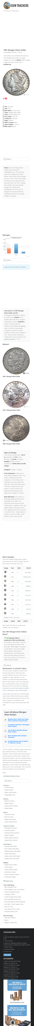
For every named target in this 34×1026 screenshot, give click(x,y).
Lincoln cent (8, 951)
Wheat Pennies (9, 790)
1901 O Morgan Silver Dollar (11, 410)
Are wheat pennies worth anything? (15, 902)
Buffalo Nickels (9, 803)
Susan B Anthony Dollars (12, 874)
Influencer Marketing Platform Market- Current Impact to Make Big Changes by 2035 (16, 944)
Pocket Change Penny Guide (13, 897)
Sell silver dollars (9, 949)
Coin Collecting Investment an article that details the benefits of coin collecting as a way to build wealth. (16, 688)
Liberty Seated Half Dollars (12, 856)
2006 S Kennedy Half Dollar (13, 961)
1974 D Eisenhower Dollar (12, 973)
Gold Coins (9, 881)
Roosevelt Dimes (10, 814)
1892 (12, 604)
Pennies (6, 785)
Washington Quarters (11, 828)
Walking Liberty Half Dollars (13, 851)
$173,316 (28, 595)
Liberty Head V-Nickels (11, 806)
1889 (12, 581)
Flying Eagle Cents (10, 795)
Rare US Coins (9, 906)
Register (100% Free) (11, 922)
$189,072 (28, 591)
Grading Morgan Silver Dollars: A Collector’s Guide (18, 742)
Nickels (5, 799)
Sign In (6, 920)
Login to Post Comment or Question (15, 267)
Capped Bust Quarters (11, 840)
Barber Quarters (9, 835)
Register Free (8, 617)
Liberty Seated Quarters (11, 838)
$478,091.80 (27, 577)
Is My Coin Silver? (13, 660)
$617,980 (28, 572)
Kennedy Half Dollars (11, 846)
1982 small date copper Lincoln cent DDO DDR (16, 938)
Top (4, 772)
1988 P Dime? (9, 947)
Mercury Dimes (9, 817)
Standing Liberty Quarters (12, 833)
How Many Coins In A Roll (12, 909)
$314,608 (28, 581)
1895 (12, 595)
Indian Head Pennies (11, 792)
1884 (12, 586)
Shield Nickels (9, 808)
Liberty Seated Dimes (11, 822)
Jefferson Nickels (9, 801)
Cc (18, 581)
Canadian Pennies (10, 894)
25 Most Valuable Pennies (12, 892)
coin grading (21, 326)
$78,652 (28, 614)
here (14, 625)
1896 (12, 600)
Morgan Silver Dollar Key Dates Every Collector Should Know (18, 720)
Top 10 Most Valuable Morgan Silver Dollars (17, 731)
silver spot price (15, 698)
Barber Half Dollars (10, 854)
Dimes (5, 812)
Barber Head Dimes (10, 819)
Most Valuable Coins (11, 887)
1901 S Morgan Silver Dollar (11, 376)
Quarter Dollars (8, 826)
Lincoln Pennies (9, 787)
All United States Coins (11, 776)
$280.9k (28, 586)
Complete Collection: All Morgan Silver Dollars (18, 725)
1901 (9, 108)
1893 (12, 572)
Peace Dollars (9, 867)
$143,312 (28, 604)
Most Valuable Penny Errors (13, 899)
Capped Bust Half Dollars (12, 858)
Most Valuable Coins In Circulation (14, 889)
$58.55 (14, 126)
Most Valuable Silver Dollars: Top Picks (17, 736)
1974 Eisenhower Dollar (11, 977)
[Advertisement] (17, 30)
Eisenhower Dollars (10, 872)
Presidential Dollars (10, 877)
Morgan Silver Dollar (14, 112)
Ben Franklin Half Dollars (12, 849)
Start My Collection (10, 918)
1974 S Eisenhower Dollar (12, 965)
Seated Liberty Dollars (11, 869)
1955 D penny (9, 941)
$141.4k (28, 609)
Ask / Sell (7, 955)
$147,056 (28, 600)
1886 (12, 609)
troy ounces (9, 649)
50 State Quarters (10, 830)
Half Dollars (7, 844)
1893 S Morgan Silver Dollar (11, 444)
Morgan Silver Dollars (11, 865)
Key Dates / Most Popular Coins (14, 904)
